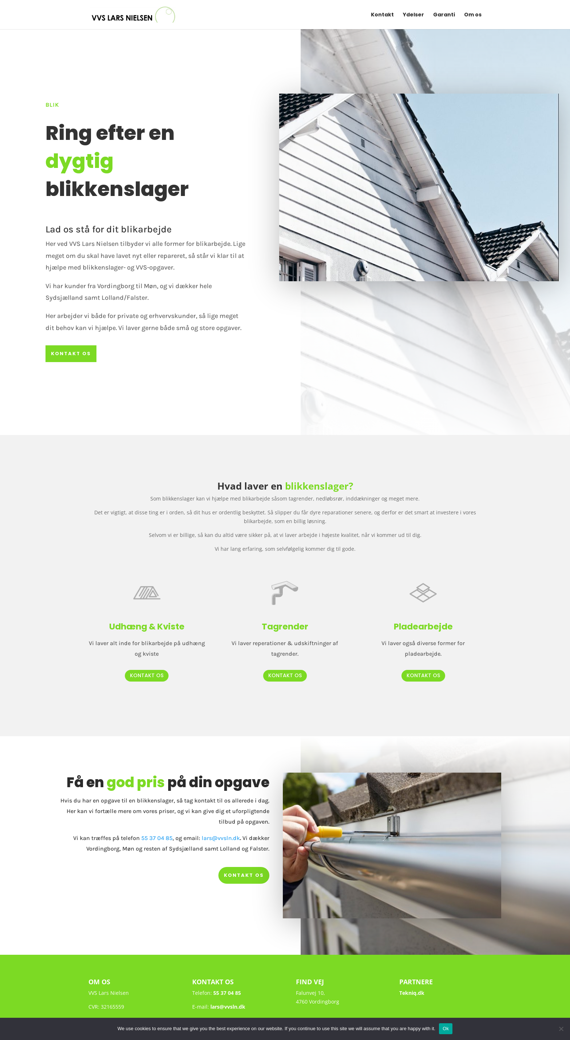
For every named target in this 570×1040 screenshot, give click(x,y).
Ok (446, 1028)
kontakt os (71, 353)
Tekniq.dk (411, 992)
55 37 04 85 (157, 838)
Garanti (444, 15)
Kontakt (382, 15)
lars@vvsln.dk (221, 838)
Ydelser (413, 15)
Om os (473, 15)
